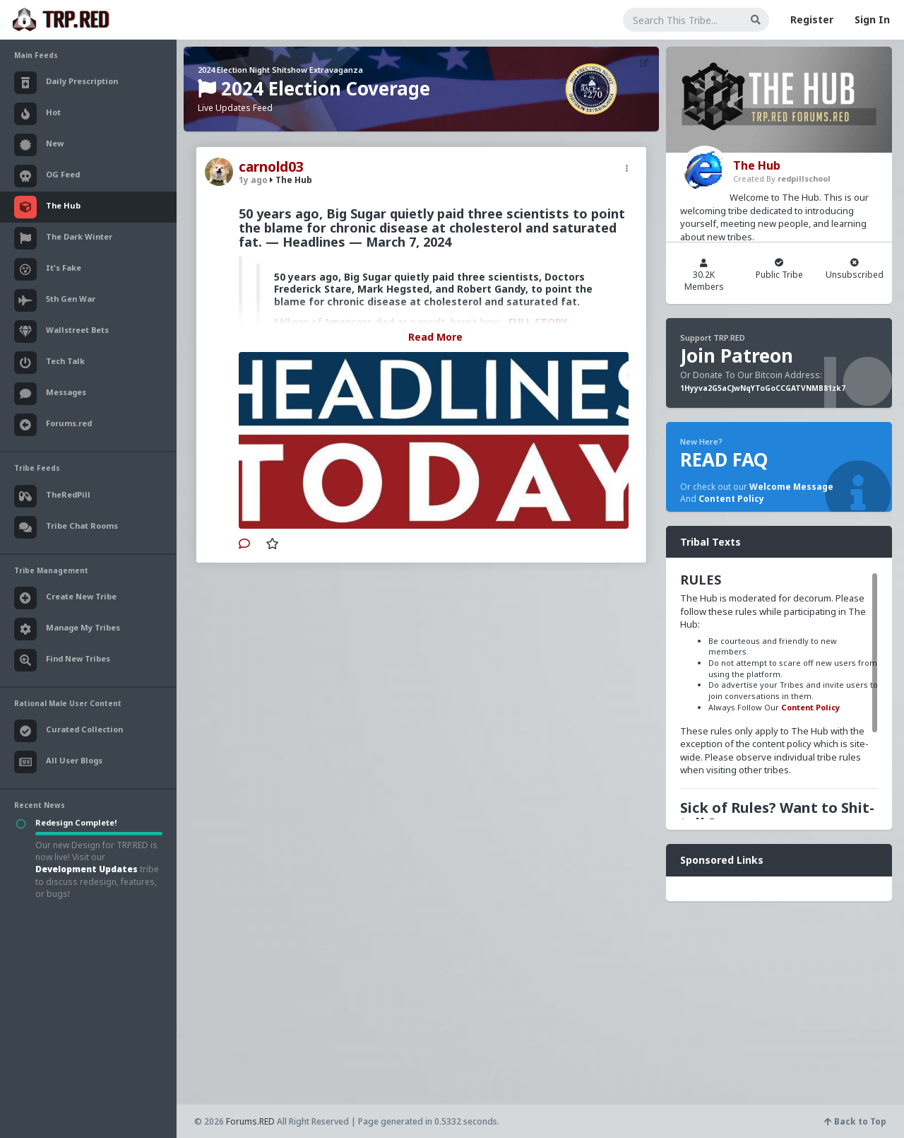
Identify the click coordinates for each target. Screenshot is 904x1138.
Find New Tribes (62, 660)
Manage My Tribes (67, 629)
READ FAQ (724, 459)
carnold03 (271, 167)
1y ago (253, 180)
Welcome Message (791, 487)
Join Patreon (736, 355)
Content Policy (731, 499)
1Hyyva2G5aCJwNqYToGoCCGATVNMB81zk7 (762, 388)
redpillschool (804, 178)
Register (811, 19)
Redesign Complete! (76, 822)
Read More (435, 337)
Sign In (872, 19)
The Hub (291, 180)
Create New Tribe (65, 598)
